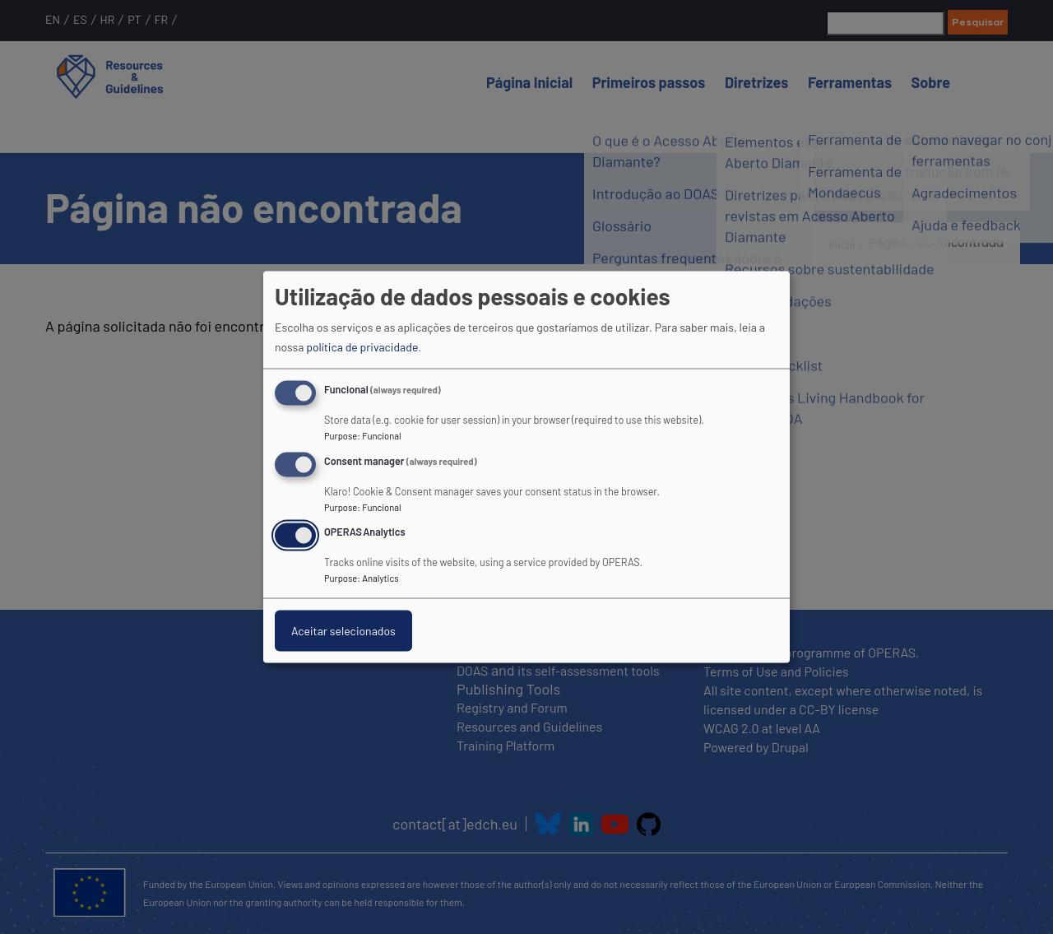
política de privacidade (362, 346)
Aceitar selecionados (343, 631)
